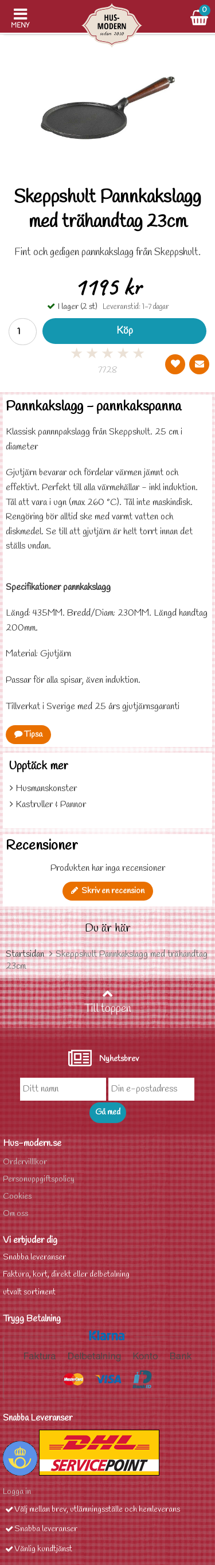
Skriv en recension (107, 891)
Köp (124, 331)
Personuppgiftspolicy (39, 1179)
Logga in (17, 1491)
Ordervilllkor (25, 1162)
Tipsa (28, 734)
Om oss (15, 1213)
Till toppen (107, 1002)
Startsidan (25, 954)
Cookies (17, 1196)
